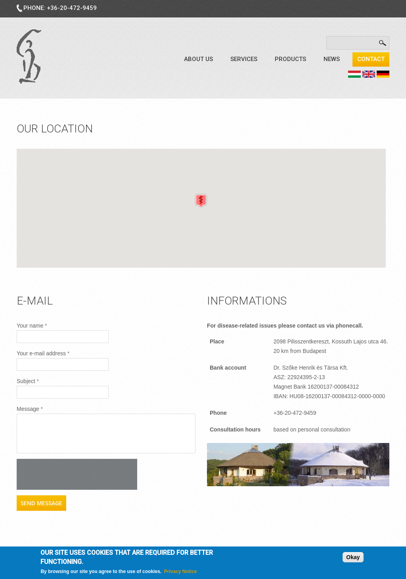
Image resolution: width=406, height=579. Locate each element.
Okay (353, 557)
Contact (371, 59)
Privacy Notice (180, 571)
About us (198, 59)
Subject (28, 381)
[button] (201, 201)
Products (290, 59)
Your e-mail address (43, 353)
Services (243, 59)
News (332, 59)
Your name (32, 325)
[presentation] (77, 474)
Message (30, 409)
